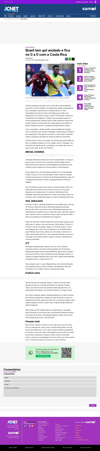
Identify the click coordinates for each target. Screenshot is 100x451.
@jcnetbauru (31, 422)
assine (68, 16)
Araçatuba (78, 425)
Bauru (77, 428)
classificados (59, 16)
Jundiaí (77, 435)
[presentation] (84, 400)
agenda (32, 16)
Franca (77, 432)
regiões (18, 16)
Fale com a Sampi (67, 447)
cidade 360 (41, 16)
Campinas (78, 430)
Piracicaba (78, 437)
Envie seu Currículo (85, 447)
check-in (50, 16)
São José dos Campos (81, 440)
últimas (11, 16)
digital (25, 16)
